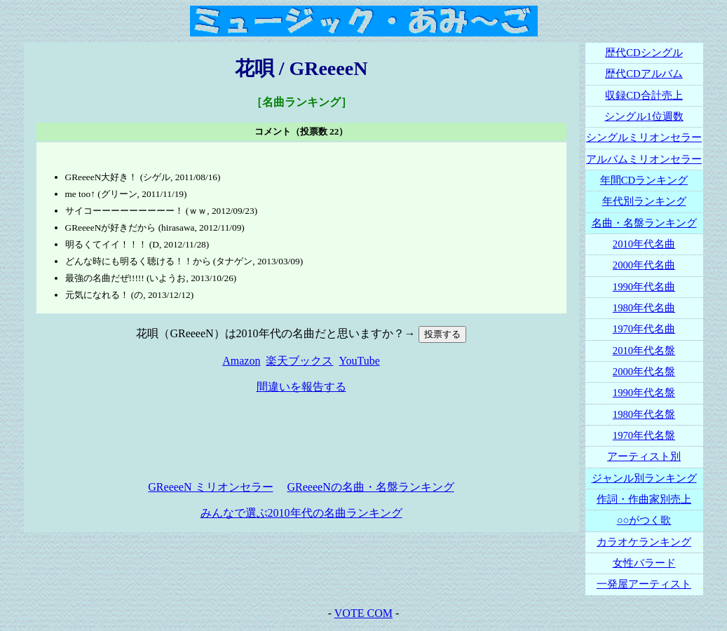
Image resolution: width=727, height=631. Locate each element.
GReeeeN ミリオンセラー (210, 487)
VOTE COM (363, 613)
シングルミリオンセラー (644, 137)
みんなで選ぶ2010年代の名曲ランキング (301, 513)
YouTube (359, 361)
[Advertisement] (301, 437)
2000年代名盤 (644, 371)
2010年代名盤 (644, 350)
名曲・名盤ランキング (644, 223)
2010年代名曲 (644, 244)
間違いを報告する (301, 387)
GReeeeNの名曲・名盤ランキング (370, 487)
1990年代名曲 (644, 286)
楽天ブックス (299, 361)
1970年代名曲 (644, 328)
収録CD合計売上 (643, 95)
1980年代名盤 (644, 414)
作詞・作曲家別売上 (644, 499)
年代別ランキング (644, 201)
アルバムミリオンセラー (644, 159)
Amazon (241, 361)
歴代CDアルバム (643, 73)
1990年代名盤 (644, 392)
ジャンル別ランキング (644, 478)
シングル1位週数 (643, 116)
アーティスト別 (644, 456)
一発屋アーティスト (644, 584)
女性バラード (644, 563)
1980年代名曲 (644, 307)
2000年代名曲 (644, 265)
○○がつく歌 (644, 520)
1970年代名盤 (644, 435)
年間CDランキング (644, 180)
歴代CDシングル (643, 52)
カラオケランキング (644, 542)
